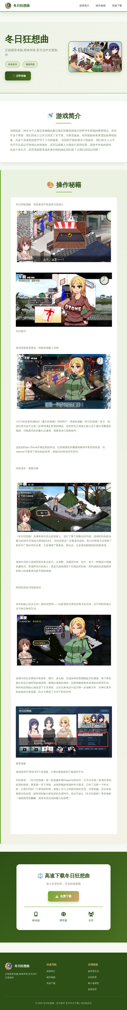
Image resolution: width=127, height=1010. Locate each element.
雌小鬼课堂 (93, 983)
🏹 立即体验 (19, 76)
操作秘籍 (101, 5)
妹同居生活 (93, 971)
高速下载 (117, 5)
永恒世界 (92, 977)
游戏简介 (84, 5)
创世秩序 (92, 989)
